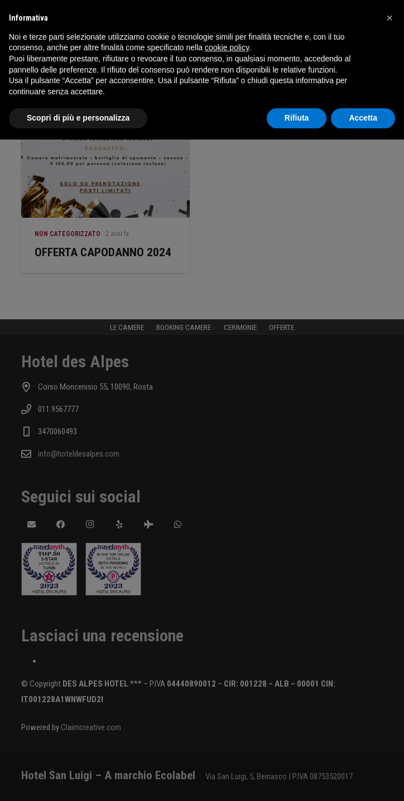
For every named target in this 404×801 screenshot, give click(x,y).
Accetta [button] (363, 117)
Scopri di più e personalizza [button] (78, 117)
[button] (389, 18)
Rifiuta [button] (297, 117)
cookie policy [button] (227, 47)
